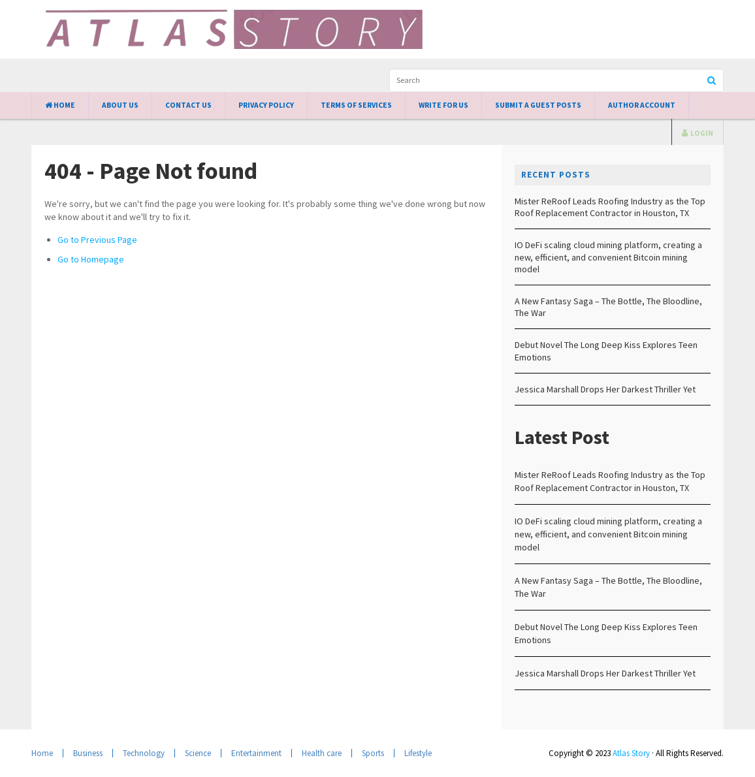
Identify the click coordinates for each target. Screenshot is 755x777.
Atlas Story (631, 753)
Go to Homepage (90, 259)
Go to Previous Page (97, 240)
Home (60, 105)
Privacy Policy (266, 105)
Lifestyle (418, 753)
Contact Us (188, 105)
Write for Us (443, 105)
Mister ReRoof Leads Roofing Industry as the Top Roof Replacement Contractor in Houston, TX (610, 207)
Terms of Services (356, 105)
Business (88, 753)
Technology (144, 753)
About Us (120, 105)
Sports (373, 753)
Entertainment (256, 753)
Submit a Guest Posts (538, 105)
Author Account (641, 105)
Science (198, 753)
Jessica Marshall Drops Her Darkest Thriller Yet (605, 389)
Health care (322, 753)
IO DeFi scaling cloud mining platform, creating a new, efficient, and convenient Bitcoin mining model (608, 256)
